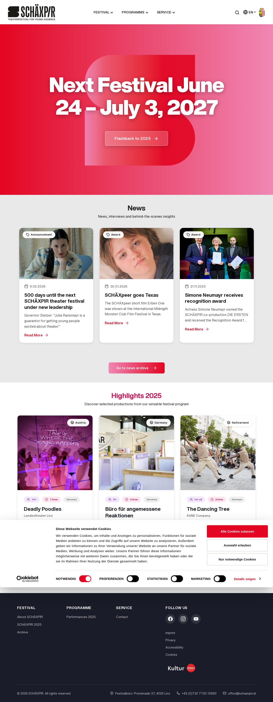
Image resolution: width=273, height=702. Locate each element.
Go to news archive (132, 368)
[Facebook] (170, 619)
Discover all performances (132, 578)
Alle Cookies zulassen (237, 646)
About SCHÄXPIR (30, 616)
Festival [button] (101, 12)
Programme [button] (133, 12)
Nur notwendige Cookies (237, 674)
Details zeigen (245, 693)
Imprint (170, 633)
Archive (22, 632)
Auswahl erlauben (237, 660)
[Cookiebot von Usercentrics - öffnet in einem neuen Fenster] (27, 693)
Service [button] (164, 12)
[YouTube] (196, 619)
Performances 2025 (81, 616)
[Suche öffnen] (237, 12)
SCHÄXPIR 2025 (29, 624)
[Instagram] (183, 619)
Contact (122, 616)
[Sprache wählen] (249, 12)
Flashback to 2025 (133, 138)
